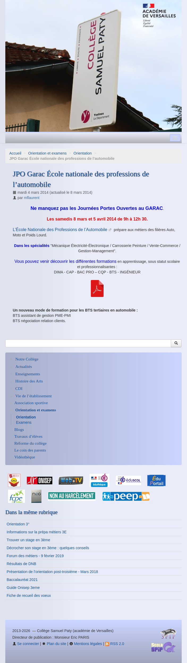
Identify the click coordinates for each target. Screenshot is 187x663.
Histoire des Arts (29, 381)
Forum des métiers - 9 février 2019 (35, 556)
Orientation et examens (47, 153)
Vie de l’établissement (33, 396)
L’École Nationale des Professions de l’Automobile (60, 229)
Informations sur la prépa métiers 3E (37, 532)
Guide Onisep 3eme (23, 587)
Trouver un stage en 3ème (28, 540)
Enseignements (27, 374)
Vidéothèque (24, 457)
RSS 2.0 (114, 644)
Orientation (83, 153)
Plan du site (54, 644)
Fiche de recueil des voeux (29, 595)
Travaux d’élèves (28, 436)
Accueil (15, 153)
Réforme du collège (30, 443)
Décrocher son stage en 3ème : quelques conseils (48, 548)
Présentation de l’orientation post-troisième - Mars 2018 (52, 572)
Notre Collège (27, 359)
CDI (19, 388)
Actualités (23, 366)
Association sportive (31, 402)
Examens (23, 422)
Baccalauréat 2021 (22, 580)
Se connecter (25, 644)
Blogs (19, 429)
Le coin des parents (30, 450)
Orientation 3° (18, 524)
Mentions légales (85, 644)
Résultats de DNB (21, 564)
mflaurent (31, 198)
